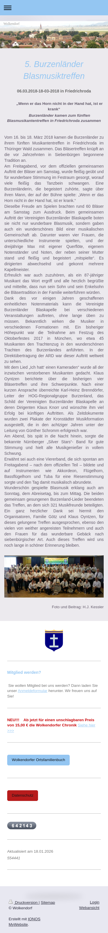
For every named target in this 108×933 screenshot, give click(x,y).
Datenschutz (22, 795)
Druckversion (24, 902)
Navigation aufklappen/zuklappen (54, 7)
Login (94, 902)
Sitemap (48, 902)
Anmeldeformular (33, 691)
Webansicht (89, 908)
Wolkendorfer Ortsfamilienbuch (38, 760)
